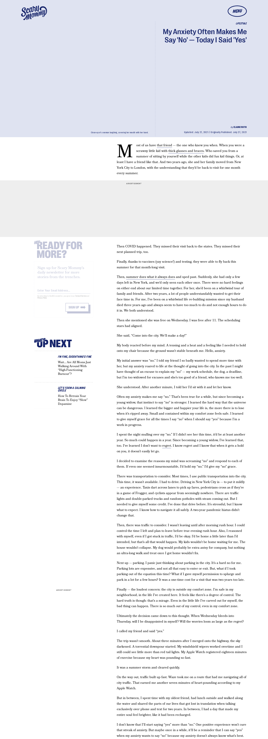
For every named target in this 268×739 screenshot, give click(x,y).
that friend (164, 145)
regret (166, 445)
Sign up (74, 310)
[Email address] (63, 292)
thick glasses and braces (186, 151)
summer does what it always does (150, 277)
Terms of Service (80, 299)
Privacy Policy (42, 300)
